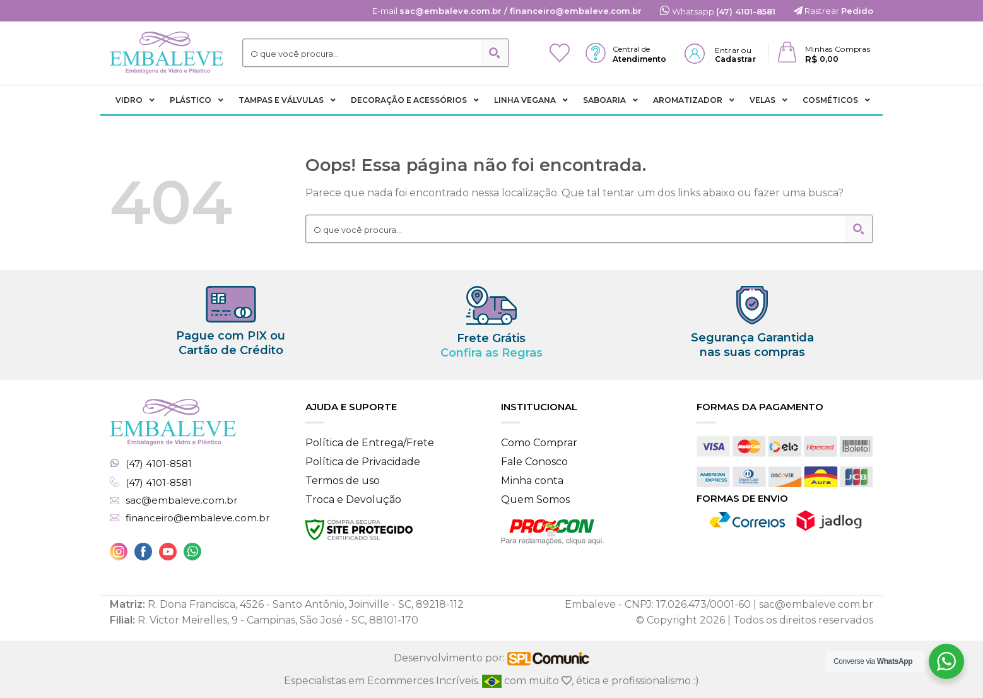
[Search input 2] (363, 53)
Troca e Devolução (353, 500)
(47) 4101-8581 (159, 464)
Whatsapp (717, 11)
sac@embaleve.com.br (181, 500)
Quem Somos (535, 500)
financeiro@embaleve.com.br (197, 518)
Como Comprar (539, 443)
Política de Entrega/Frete (369, 443)
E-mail (507, 11)
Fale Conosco (534, 462)
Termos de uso (342, 481)
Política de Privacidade (362, 462)
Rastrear (833, 11)
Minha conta (532, 481)
